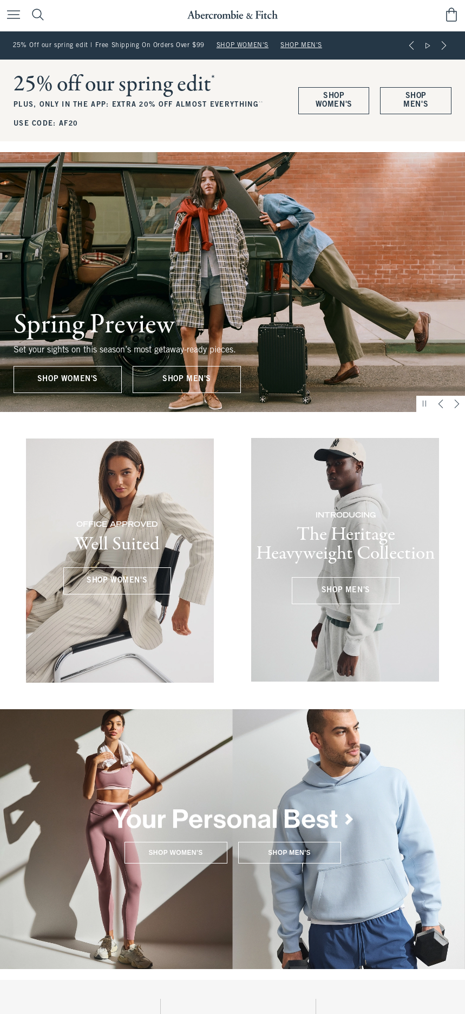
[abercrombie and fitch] (232, 15)
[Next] (444, 45)
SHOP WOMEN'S (242, 45)
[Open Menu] (11, 15)
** (261, 102)
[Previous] (411, 45)
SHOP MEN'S (301, 45)
